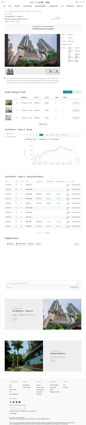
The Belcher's (29, 11)
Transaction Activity (11, 136)
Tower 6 (39, 11)
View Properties (54, 356)
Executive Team (40, 386)
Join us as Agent (26, 386)
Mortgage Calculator (55, 391)
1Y (26, 134)
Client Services (13, 380)
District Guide (62, 356)
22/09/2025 (8, 202)
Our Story (38, 384)
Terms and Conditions (20, 416)
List (10, 391)
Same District (77, 91)
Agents (25, 380)
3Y (30, 134)
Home (6, 11)
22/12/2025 (8, 184)
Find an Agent (26, 384)
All (41, 134)
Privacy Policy (12, 416)
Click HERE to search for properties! (43, 28)
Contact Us (65, 386)
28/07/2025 (8, 220)
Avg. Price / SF (9, 132)
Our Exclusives (12, 388)
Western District (21, 11)
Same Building (67, 91)
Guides (51, 388)
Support (65, 380)
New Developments (14, 393)
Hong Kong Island (13, 11)
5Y (33, 134)
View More (43, 123)
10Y (37, 134)
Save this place (74, 286)
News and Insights (54, 384)
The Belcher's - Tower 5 (27, 102)
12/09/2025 (8, 207)
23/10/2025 (8, 193)
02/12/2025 (8, 188)
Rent (10, 386)
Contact (76, 102)
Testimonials (39, 391)
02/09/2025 (8, 211)
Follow (15, 318)
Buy (10, 384)
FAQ (64, 384)
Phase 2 (34, 11)
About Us (39, 380)
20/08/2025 (8, 216)
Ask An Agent (53, 386)
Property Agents (40, 388)
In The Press (39, 393)
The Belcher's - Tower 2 (27, 109)
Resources (53, 380)
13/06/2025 (8, 225)
